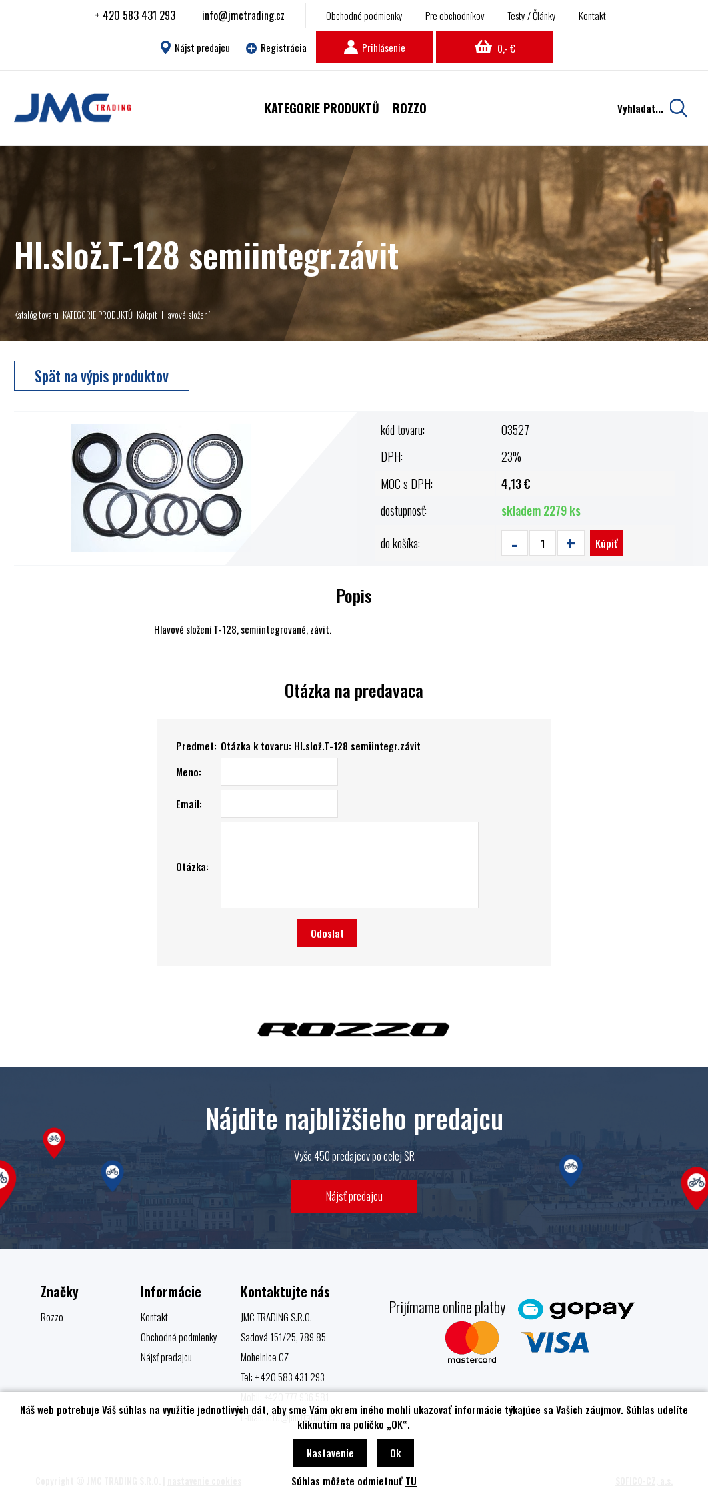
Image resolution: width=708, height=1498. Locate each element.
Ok (395, 1452)
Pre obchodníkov (455, 15)
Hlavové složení (185, 314)
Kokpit (147, 314)
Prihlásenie (374, 47)
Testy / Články (531, 15)
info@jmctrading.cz (243, 15)
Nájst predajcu (195, 47)
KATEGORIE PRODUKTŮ (98, 314)
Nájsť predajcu (354, 1195)
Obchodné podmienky (364, 15)
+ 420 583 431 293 (135, 15)
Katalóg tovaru (36, 314)
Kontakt (592, 15)
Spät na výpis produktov (102, 375)
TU (411, 1480)
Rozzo (52, 1316)
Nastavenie (330, 1452)
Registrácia (276, 47)
